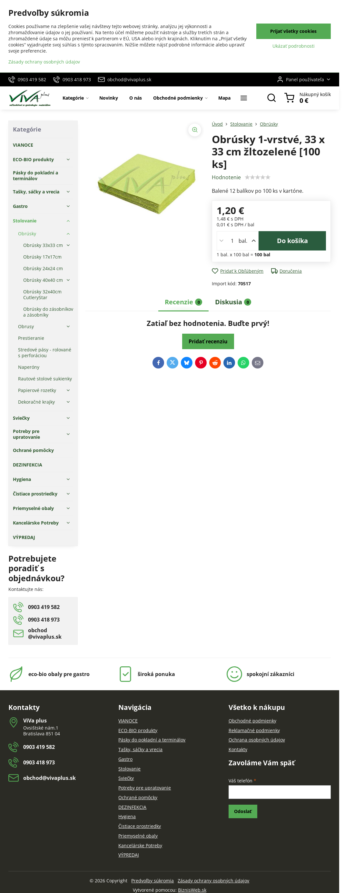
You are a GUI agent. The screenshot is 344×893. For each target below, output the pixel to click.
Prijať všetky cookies (293, 31)
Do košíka (292, 240)
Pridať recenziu (208, 341)
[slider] (257, 177)
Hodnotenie (226, 177)
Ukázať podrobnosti (293, 46)
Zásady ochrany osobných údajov (213, 881)
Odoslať (242, 811)
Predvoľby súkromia (152, 881)
